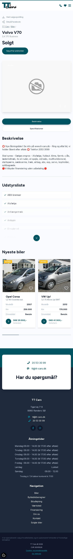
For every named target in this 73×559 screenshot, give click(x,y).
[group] (36, 86)
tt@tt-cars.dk (36, 379)
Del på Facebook (11, 22)
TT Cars (5, 26)
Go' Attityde (36, 554)
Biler (13, 26)
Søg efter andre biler (15, 51)
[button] (60, 106)
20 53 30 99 (36, 373)
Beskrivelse (36, 121)
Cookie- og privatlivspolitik (36, 550)
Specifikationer (36, 129)
